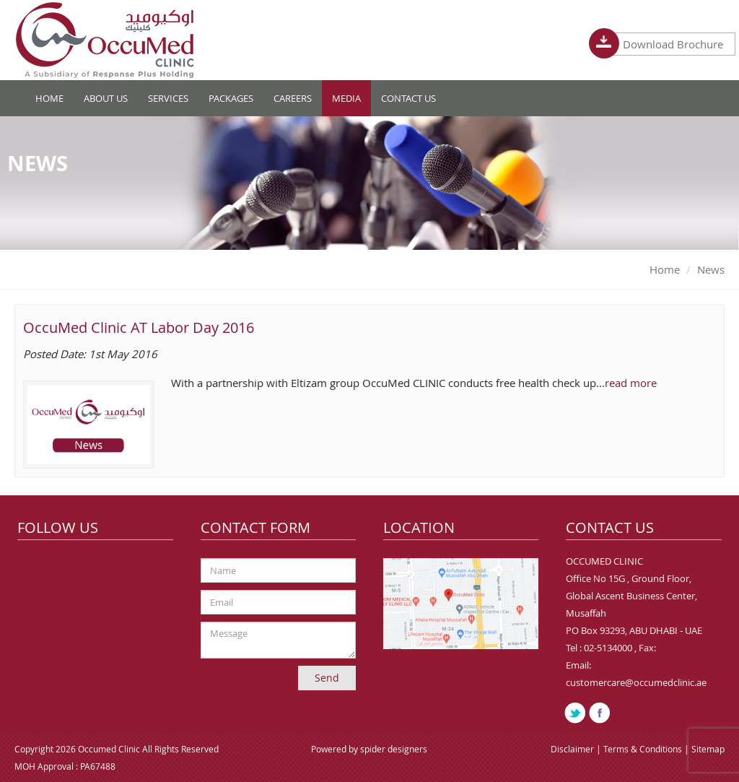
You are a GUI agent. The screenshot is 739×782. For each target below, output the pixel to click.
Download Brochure (667, 44)
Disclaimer (573, 749)
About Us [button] (106, 98)
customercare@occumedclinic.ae (636, 682)
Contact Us (408, 98)
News (711, 269)
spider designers (393, 749)
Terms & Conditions (643, 749)
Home (665, 269)
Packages (231, 98)
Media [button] (346, 98)
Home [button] (49, 98)
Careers (293, 98)
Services (168, 98)
